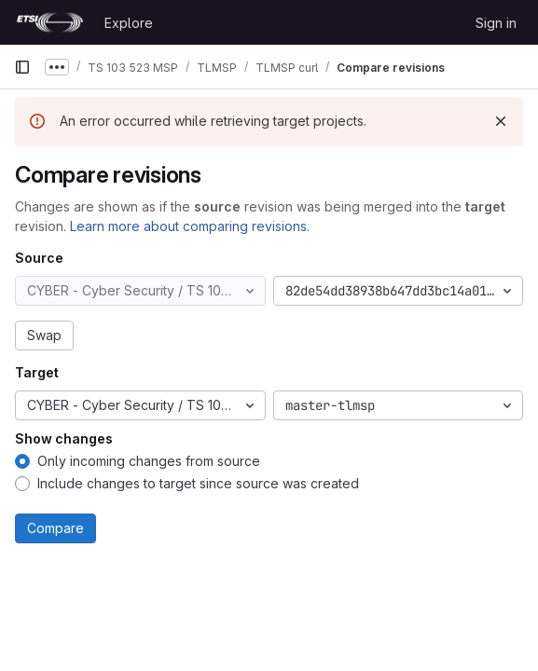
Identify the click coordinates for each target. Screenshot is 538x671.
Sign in (496, 23)
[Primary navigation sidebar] (22, 67)
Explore (128, 23)
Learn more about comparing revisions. (190, 226)
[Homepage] (50, 22)
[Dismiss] (501, 121)
